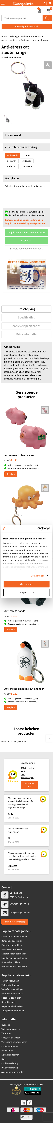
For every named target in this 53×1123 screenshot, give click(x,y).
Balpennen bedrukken (12, 1006)
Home (4, 36)
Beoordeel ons (29, 785)
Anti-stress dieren (9, 40)
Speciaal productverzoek (26, 26)
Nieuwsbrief (7, 1050)
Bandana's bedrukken (11, 940)
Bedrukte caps (8, 1002)
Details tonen (37, 575)
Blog (3, 1059)
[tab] (26, 309)
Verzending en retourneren (14, 1042)
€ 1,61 (11, 616)
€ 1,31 (11, 694)
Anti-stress (36, 36)
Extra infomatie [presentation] (26, 334)
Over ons (5, 1024)
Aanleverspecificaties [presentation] (26, 326)
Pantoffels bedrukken (11, 945)
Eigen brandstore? (10, 1054)
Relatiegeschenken (19, 36)
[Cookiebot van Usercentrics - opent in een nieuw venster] (38, 529)
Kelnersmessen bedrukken (14, 936)
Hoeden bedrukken (10, 962)
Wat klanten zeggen (10, 1029)
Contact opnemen (9, 1046)
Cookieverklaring (9, 1063)
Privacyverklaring (9, 1067)
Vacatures (6, 1033)
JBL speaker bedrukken (12, 1010)
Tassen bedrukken (10, 980)
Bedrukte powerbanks (12, 993)
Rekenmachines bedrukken (14, 966)
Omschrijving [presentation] (26, 309)
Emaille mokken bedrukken (14, 958)
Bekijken (11, 474)
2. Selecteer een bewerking (21, 147)
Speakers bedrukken (11, 997)
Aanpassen (27, 592)
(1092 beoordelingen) (27, 776)
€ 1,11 (11, 460)
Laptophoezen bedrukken (13, 953)
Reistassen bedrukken (11, 949)
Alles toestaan (26, 584)
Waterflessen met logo (12, 989)
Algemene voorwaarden (12, 1072)
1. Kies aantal (13, 135)
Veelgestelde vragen (10, 1037)
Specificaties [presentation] (26, 317)
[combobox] (22, 18)
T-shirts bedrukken (10, 985)
